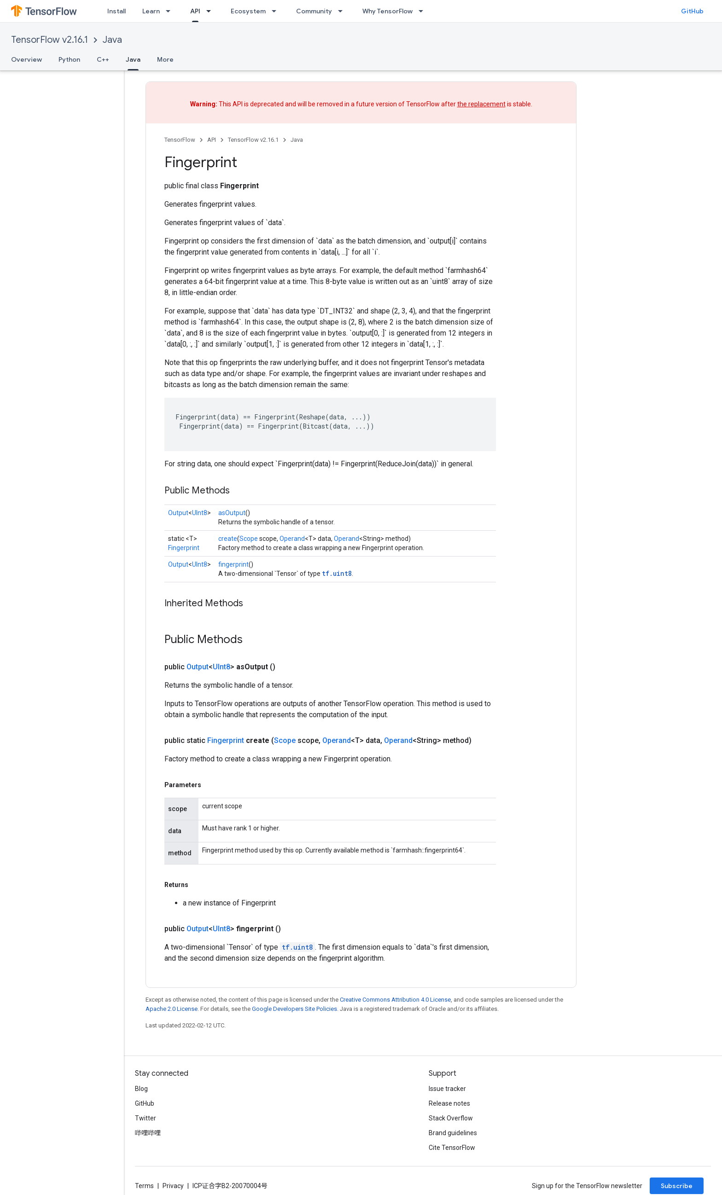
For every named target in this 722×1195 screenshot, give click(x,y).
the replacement (481, 104)
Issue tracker (447, 1088)
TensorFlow (179, 139)
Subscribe (677, 1186)
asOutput (231, 512)
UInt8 (199, 512)
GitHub (692, 11)
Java (112, 40)
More (165, 59)
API (211, 139)
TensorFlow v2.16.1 (49, 40)
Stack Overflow (451, 1118)
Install (116, 11)
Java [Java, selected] (133, 59)
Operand (292, 538)
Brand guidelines (453, 1133)
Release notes (449, 1103)
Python (69, 59)
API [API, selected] (195, 11)
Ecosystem (248, 11)
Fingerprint (183, 547)
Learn (151, 11)
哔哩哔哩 (148, 1133)
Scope (248, 538)
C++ (103, 59)
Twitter (145, 1118)
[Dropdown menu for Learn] (171, 11)
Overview (26, 59)
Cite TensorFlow (452, 1147)
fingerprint (233, 564)
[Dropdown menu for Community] (343, 11)
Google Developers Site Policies (294, 1008)
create (227, 538)
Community (314, 11)
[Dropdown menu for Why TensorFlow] (424, 11)
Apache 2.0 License (172, 1008)
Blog (141, 1088)
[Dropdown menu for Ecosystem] (277, 11)
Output (178, 512)
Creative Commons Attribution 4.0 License (395, 999)
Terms (144, 1185)
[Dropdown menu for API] (211, 11)
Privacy (173, 1185)
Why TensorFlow (387, 11)
